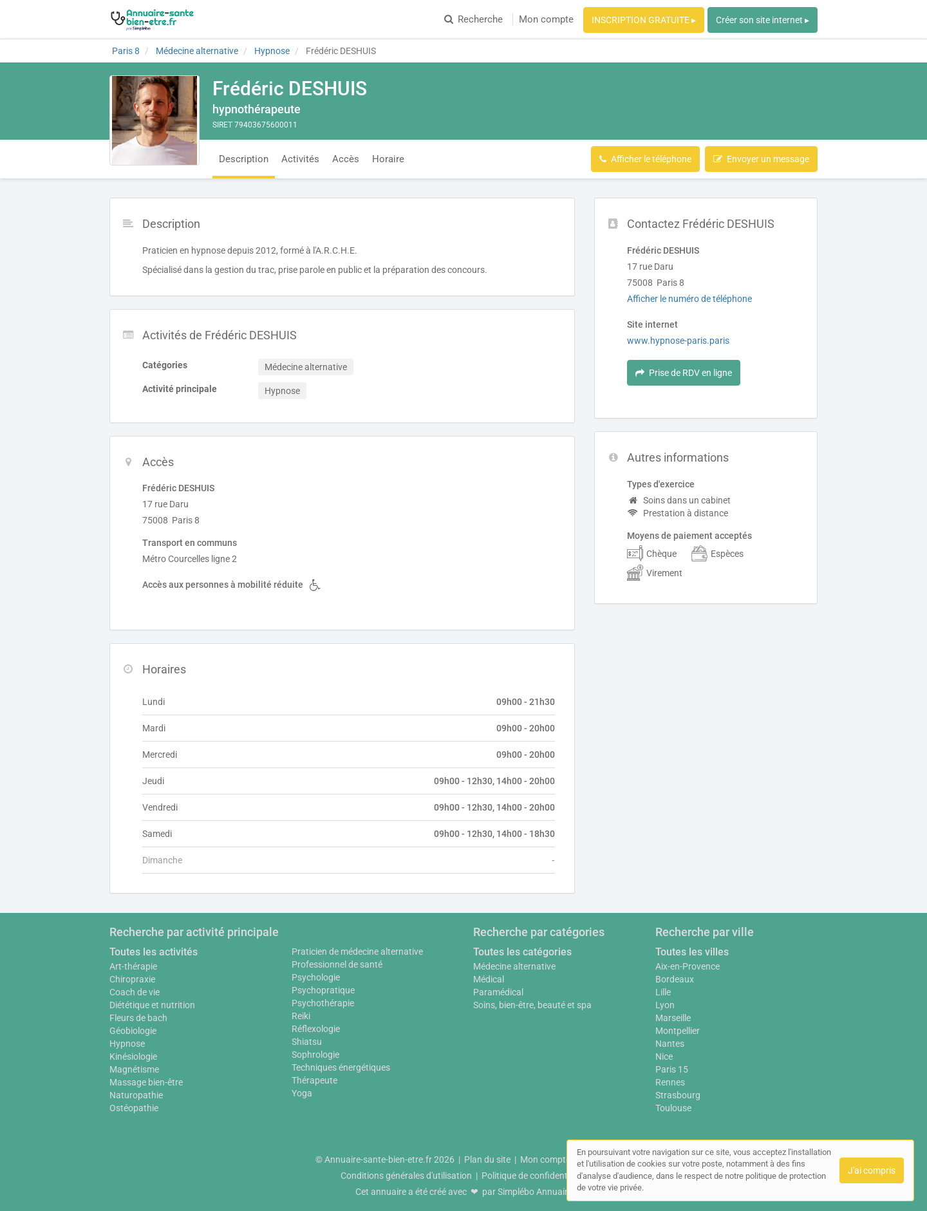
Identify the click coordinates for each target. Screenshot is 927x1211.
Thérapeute (314, 1080)
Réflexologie (316, 1029)
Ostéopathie (133, 1108)
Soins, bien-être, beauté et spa (532, 1005)
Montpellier (677, 1031)
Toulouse (673, 1108)
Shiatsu (307, 1042)
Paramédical (498, 992)
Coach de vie (134, 992)
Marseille (673, 1018)
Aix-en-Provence (687, 966)
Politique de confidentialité (534, 1175)
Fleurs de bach (138, 1018)
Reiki (301, 1016)
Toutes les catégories (522, 952)
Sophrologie (315, 1054)
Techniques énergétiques (341, 1067)
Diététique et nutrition (152, 1005)
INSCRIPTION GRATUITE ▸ (644, 20)
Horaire (388, 159)
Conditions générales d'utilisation (406, 1175)
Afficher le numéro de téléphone (689, 299)
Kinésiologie (133, 1056)
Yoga (302, 1093)
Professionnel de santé (337, 964)
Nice (664, 1056)
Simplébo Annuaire (535, 1192)
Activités (300, 159)
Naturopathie (136, 1095)
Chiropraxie (132, 979)
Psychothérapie (323, 1003)
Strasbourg (677, 1095)
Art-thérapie (133, 966)
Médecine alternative (514, 966)
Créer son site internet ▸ (762, 20)
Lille (663, 992)
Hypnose (127, 1043)
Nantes (669, 1043)
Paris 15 (671, 1069)
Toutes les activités (153, 952)
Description (243, 159)
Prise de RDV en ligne (683, 373)
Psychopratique (323, 990)
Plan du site (487, 1159)
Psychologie (316, 977)
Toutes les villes (692, 952)
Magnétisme (134, 1069)
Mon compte (546, 19)
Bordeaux (674, 979)
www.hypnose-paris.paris (678, 340)
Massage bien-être (146, 1082)
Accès (345, 159)
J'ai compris (871, 1170)
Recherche (473, 19)
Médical (488, 979)
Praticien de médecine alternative (357, 951)
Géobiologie (132, 1031)
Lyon (665, 1005)
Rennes (670, 1082)
